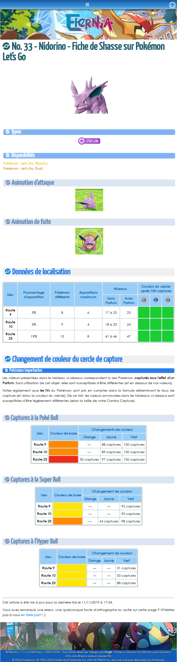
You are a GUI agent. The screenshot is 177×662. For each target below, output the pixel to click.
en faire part (31, 615)
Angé (108, 652)
